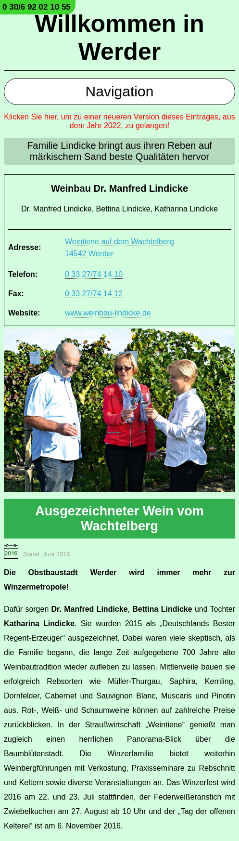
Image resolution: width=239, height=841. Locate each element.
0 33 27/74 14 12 (94, 293)
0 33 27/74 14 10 (94, 274)
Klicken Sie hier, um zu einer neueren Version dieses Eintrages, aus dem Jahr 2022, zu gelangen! (119, 121)
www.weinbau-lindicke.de (108, 313)
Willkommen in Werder (119, 37)
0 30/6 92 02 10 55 (36, 7)
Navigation (120, 91)
